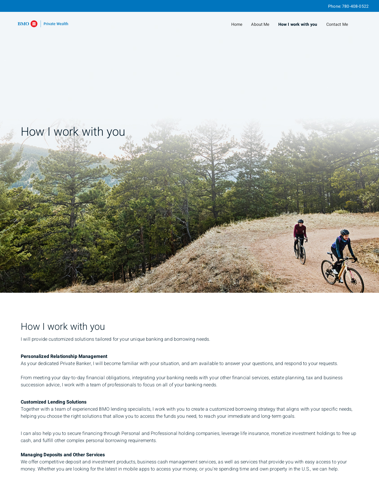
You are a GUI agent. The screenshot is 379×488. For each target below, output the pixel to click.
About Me (260, 24)
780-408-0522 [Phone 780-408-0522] (355, 6)
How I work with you (297, 24)
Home (237, 24)
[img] (189, 146)
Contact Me (337, 24)
